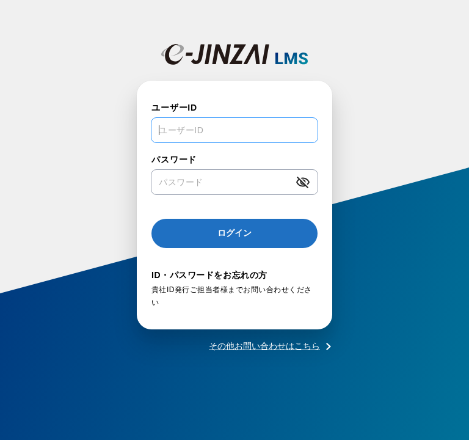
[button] (303, 182)
